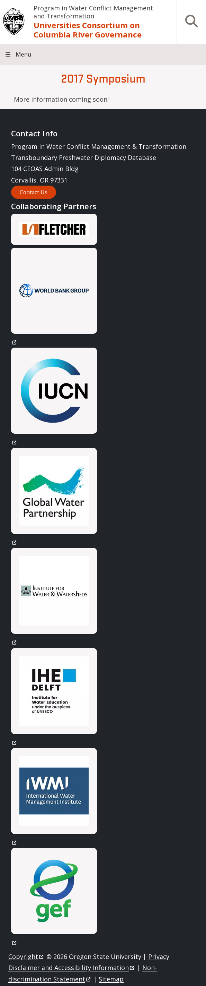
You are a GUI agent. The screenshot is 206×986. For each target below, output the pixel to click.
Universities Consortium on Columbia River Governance (88, 30)
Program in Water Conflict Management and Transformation (93, 12)
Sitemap (111, 979)
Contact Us (33, 192)
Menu (23, 54)
